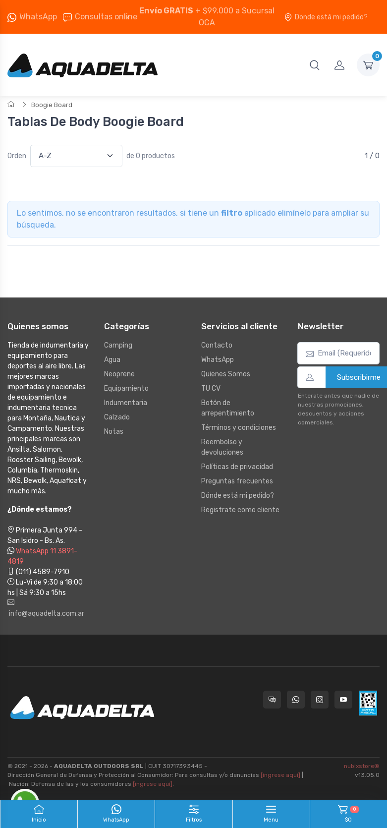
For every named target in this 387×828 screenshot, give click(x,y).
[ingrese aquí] (280, 774)
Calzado (117, 417)
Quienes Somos (225, 374)
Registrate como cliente (240, 510)
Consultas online (100, 17)
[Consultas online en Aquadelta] (272, 700)
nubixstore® (362, 766)
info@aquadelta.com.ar (45, 608)
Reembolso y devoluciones (222, 447)
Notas (113, 431)
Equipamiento (126, 388)
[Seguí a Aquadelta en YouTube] (343, 700)
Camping (118, 345)
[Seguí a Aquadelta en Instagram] (320, 700)
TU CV (211, 388)
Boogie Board (51, 105)
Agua (112, 359)
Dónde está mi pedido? (237, 495)
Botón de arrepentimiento (227, 408)
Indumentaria (125, 403)
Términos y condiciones (238, 427)
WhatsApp (38, 16)
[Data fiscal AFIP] (368, 703)
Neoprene (119, 374)
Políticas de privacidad (237, 467)
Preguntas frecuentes (237, 481)
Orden (16, 156)
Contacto (216, 345)
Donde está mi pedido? (326, 17)
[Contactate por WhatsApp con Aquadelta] (296, 700)
